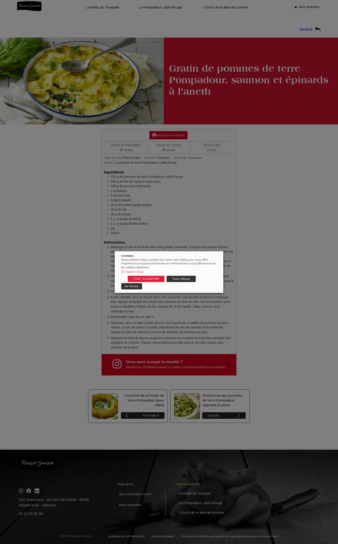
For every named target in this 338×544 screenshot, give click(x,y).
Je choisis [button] (132, 286)
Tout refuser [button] (181, 278)
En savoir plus (132, 272)
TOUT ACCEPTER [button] (146, 278)
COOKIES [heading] (127, 255)
